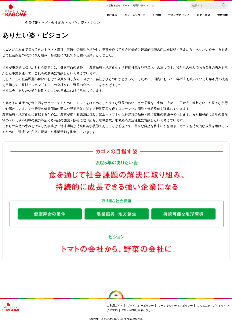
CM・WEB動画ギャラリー (138, 310)
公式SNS (112, 310)
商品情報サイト (141, 5)
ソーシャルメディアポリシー (175, 305)
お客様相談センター (117, 5)
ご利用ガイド (115, 305)
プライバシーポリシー (140, 305)
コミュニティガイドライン (213, 305)
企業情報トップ (36, 22)
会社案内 (57, 22)
